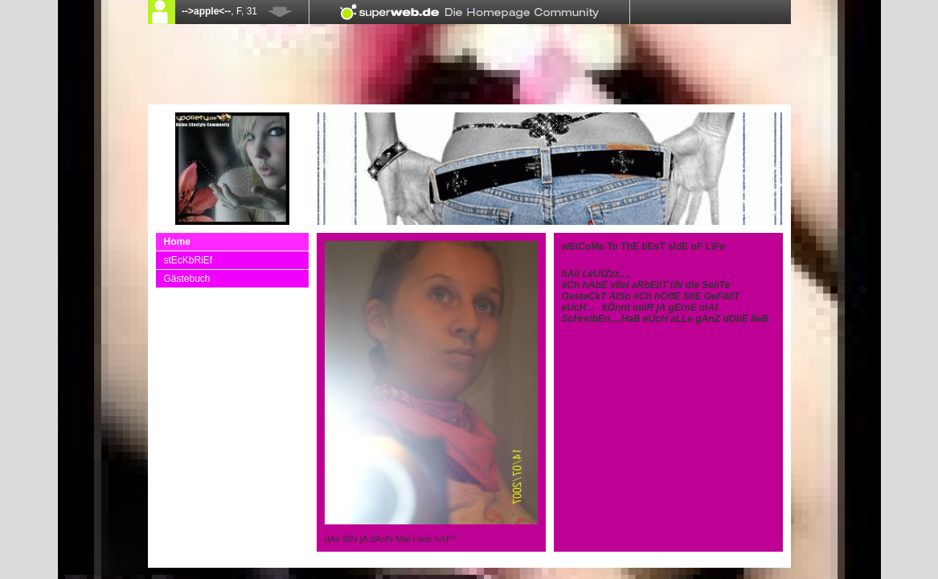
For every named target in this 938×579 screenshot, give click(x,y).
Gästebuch (187, 278)
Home (177, 241)
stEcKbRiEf (188, 260)
